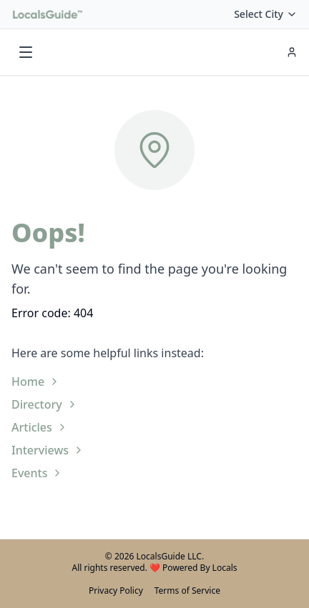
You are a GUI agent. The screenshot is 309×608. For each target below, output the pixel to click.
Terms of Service (187, 591)
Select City (266, 14)
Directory (44, 404)
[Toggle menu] (25, 52)
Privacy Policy (116, 591)
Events (37, 473)
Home (35, 381)
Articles (39, 427)
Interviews (47, 450)
